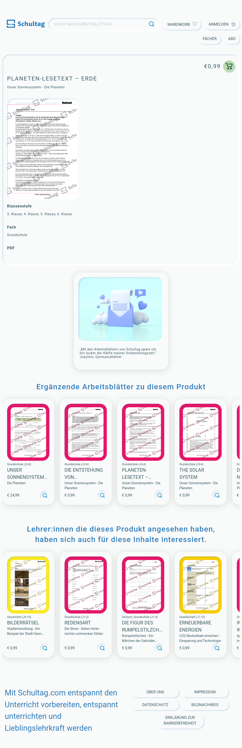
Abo (232, 38)
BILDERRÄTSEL (23, 623)
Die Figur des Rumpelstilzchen (142, 630)
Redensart (78, 623)
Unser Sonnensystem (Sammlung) (25, 477)
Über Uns (155, 692)
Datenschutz (155, 705)
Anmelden (222, 24)
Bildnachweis (204, 705)
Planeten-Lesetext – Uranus (135, 477)
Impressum (205, 692)
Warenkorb (182, 24)
